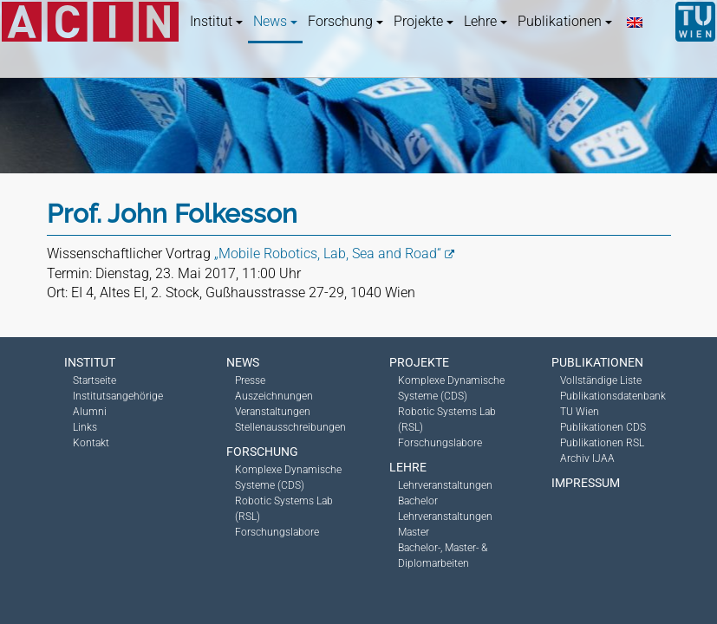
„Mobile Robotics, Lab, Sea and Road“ (327, 253)
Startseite (94, 380)
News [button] (275, 21)
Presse (250, 380)
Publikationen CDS (603, 427)
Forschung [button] (345, 21)
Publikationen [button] (565, 21)
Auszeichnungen (274, 396)
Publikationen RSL (602, 443)
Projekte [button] (423, 21)
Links (85, 427)
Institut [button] (216, 21)
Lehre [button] (485, 21)
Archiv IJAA (587, 458)
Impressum (585, 483)
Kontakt (91, 443)
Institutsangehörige (118, 396)
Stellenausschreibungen (290, 427)
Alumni (90, 412)
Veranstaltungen (272, 412)
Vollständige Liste (601, 380)
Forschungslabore (277, 532)
